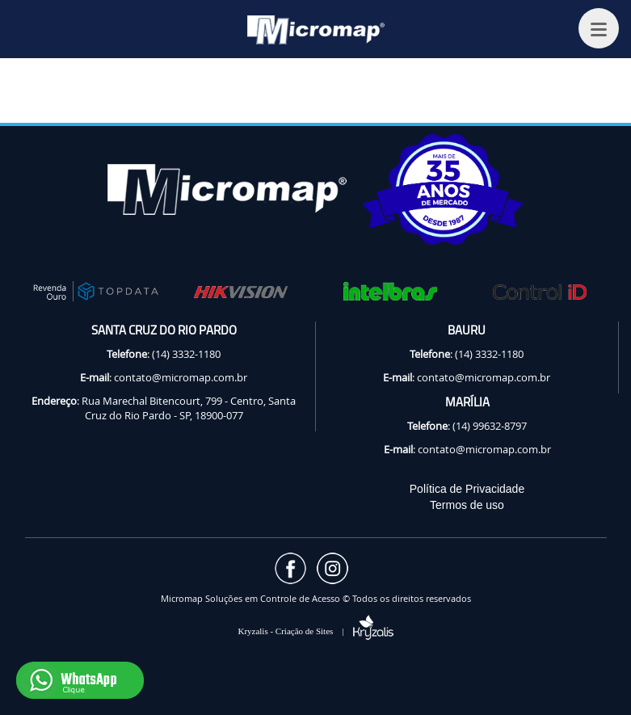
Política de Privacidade (467, 488)
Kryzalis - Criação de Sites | (315, 631)
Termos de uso (467, 504)
